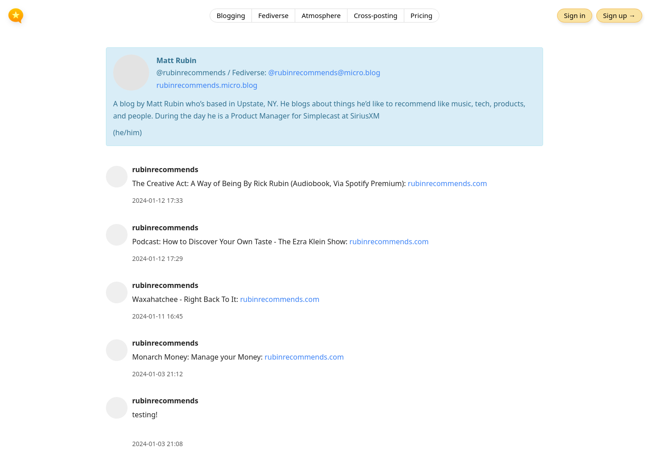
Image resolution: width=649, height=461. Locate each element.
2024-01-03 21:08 (157, 443)
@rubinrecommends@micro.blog (324, 73)
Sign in (574, 15)
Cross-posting (376, 15)
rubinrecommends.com (447, 183)
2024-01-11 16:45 (157, 316)
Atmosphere (321, 15)
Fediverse (273, 15)
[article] (324, 185)
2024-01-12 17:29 (157, 258)
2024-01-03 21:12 (157, 374)
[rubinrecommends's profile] (117, 176)
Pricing (422, 15)
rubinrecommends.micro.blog (206, 85)
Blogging (230, 15)
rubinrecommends (165, 169)
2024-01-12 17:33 (157, 200)
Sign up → (619, 15)
